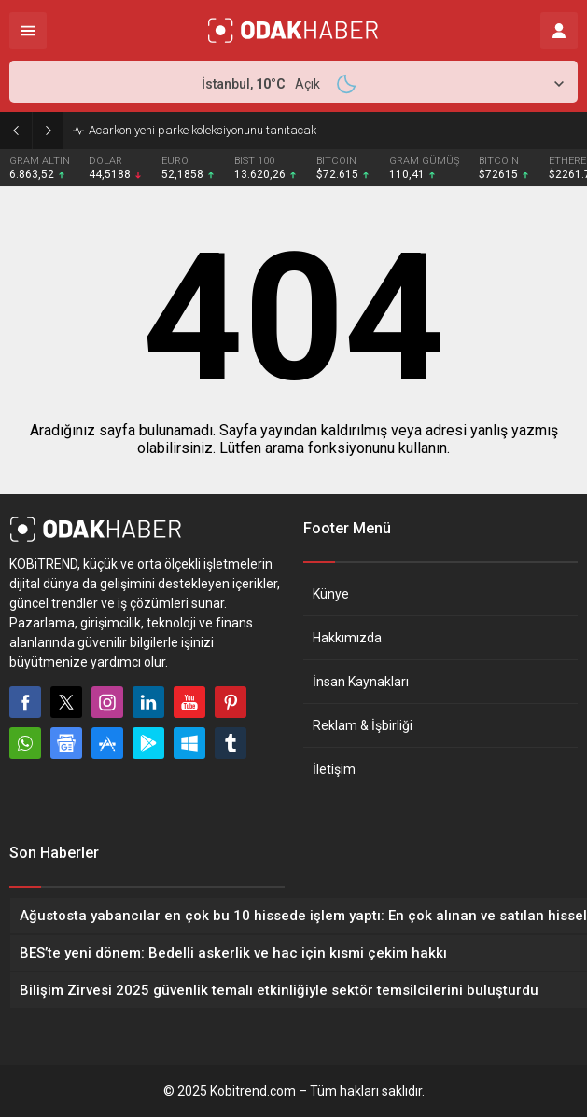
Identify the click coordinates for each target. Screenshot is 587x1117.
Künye (331, 593)
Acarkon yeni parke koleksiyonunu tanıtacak (202, 130)
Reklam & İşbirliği (362, 725)
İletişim (334, 769)
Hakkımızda (347, 637)
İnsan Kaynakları (361, 681)
